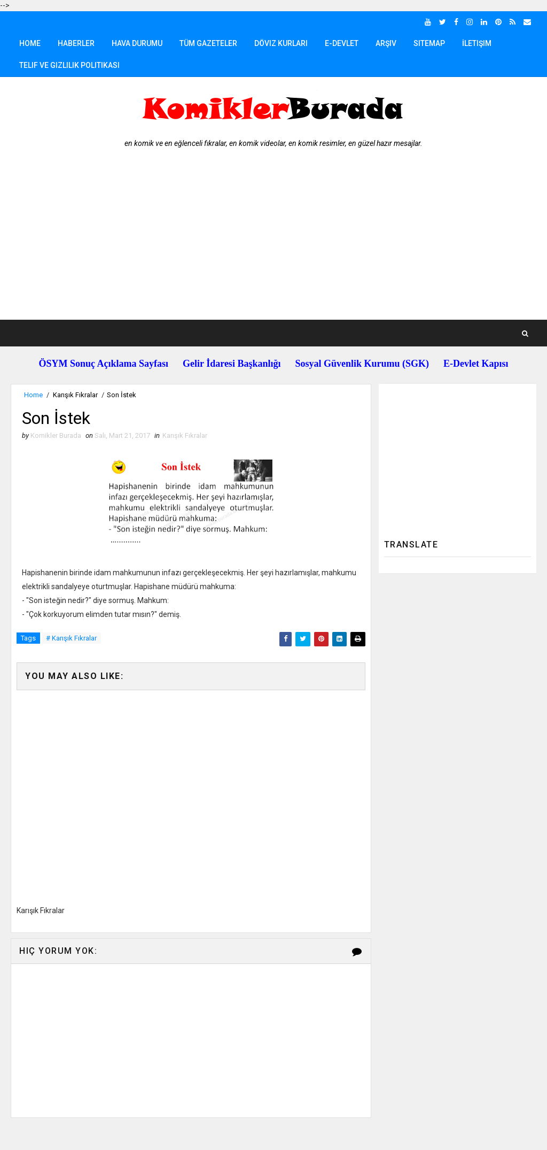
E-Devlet (341, 43)
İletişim (476, 43)
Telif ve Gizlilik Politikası (69, 65)
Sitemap (429, 43)
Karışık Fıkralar (75, 395)
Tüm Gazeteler (208, 43)
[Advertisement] (273, 239)
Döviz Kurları (281, 43)
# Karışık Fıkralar (71, 638)
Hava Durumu (137, 43)
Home (30, 43)
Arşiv (386, 43)
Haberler (76, 43)
